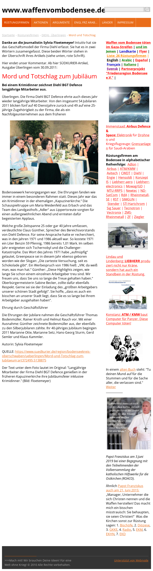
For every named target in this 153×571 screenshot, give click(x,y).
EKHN (110, 534)
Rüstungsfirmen (28, 35)
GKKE (113, 529)
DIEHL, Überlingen (54, 35)
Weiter (111, 387)
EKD (123, 534)
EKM (139, 529)
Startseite (8, 35)
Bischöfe (126, 525)
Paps (121, 486)
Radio (127, 529)
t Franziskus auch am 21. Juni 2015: (124, 488)
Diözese (144, 525)
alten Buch (128, 369)
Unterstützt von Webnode (131, 560)
